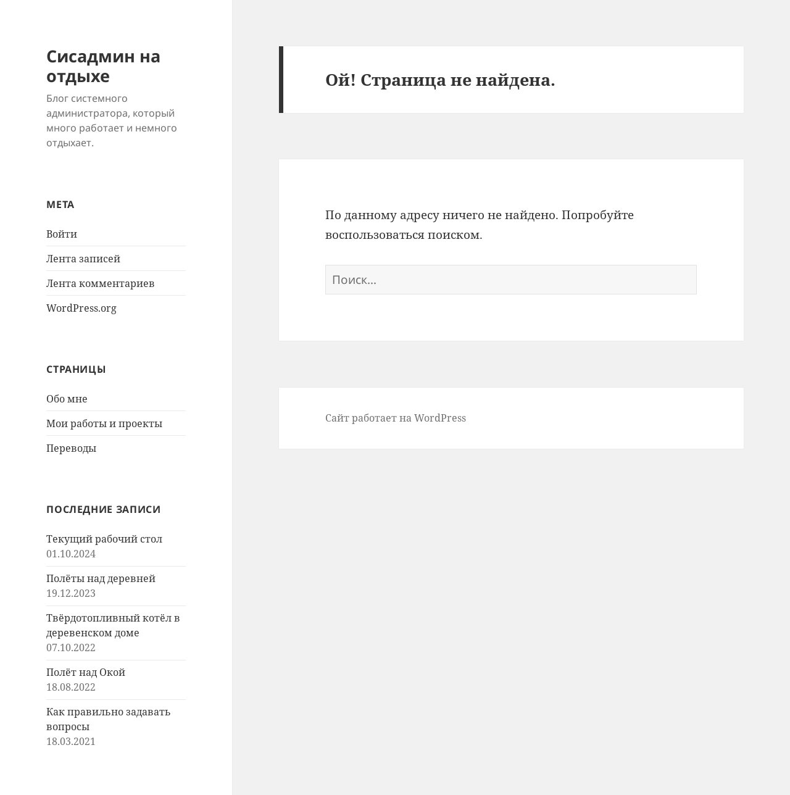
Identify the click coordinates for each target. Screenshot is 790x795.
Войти (61, 234)
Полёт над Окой (85, 672)
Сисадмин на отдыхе (103, 65)
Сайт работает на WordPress (395, 418)
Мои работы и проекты (104, 423)
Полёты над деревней (101, 578)
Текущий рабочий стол (104, 539)
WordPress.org (81, 308)
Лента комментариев (100, 283)
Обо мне (67, 399)
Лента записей (83, 258)
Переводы (71, 448)
